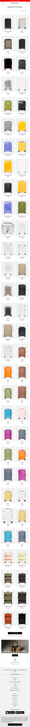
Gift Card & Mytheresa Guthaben (15, 681)
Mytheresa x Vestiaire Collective (15, 690)
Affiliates (15, 706)
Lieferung (15, 685)
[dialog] (15, 721)
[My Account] (26, 3)
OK (15, 724)
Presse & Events (15, 699)
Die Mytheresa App (15, 695)
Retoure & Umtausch (15, 688)
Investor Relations (15, 704)
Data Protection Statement (7, 721)
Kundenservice (15, 677)
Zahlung (15, 683)
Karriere (15, 701)
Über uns (15, 693)
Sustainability (15, 697)
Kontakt (15, 679)
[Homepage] (15, 3)
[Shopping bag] (28, 3)
